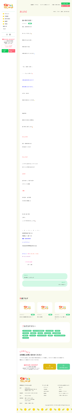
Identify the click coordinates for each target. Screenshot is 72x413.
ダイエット (7, 13)
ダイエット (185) (49, 330)
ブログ (4, 29)
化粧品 (6, 23)
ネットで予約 (12, 51)
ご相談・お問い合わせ (56, 4)
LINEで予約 (5, 51)
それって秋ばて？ (62, 284)
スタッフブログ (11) (27, 330)
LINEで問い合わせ (63, 366)
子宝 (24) (57, 330)
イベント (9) (33, 335)
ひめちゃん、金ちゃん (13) (59, 335)
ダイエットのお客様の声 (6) (38, 330)
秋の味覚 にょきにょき (29, 277)
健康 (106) (25, 335)
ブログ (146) (26, 333)
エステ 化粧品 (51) (57, 333)
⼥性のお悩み (7, 18)
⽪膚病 (6, 21)
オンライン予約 (50, 366)
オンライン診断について (45, 4)
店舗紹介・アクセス (34, 4)
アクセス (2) (26, 337)
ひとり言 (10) (47, 333)
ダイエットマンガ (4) (41, 335)
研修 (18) (40, 333)
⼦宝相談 (6, 16)
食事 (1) (50, 335)
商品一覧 (5, 26)
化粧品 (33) (33, 333)
